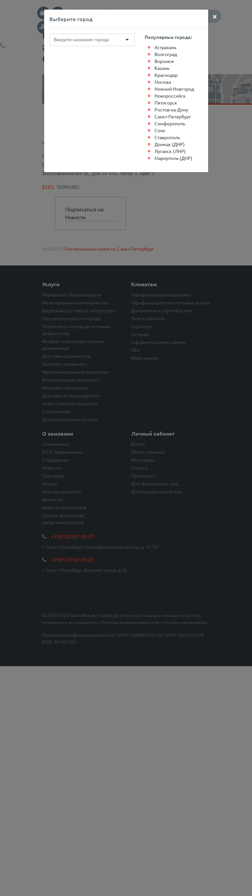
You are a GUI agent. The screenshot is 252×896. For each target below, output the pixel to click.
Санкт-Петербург (172, 116)
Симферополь (169, 123)
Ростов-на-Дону (171, 109)
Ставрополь (167, 137)
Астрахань (165, 47)
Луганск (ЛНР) (170, 151)
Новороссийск (170, 96)
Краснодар (166, 75)
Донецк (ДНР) (169, 144)
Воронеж (164, 61)
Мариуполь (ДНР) (173, 158)
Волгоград (165, 54)
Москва (162, 82)
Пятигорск (165, 103)
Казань (161, 68)
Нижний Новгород (174, 89)
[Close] (214, 16)
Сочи (159, 130)
